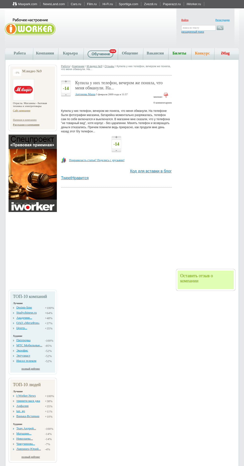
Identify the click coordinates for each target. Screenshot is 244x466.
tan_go (20, 411)
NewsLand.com (54, 4)
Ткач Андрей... (26, 428)
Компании (45, 53)
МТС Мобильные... (29, 345)
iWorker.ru (194, 4)
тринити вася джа (28, 400)
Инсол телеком (26, 360)
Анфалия (22, 406)
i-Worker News (26, 395)
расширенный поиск (192, 32)
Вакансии (155, 53)
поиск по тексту (191, 27)
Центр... (21, 328)
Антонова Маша (85, 94)
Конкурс (202, 53)
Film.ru (92, 4)
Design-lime (24, 307)
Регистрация (222, 19)
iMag (225, 53)
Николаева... (24, 438)
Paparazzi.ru (172, 4)
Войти (184, 19)
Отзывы (109, 66)
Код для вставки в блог (151, 171)
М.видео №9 (94, 66)
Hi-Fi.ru (107, 4)
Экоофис (22, 350)
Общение (130, 53)
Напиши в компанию (25, 119)
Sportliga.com (128, 4)
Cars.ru (76, 4)
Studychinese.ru (26, 312)
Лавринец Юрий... (28, 449)
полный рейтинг (30, 368)
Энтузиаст (23, 355)
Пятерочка (23, 340)
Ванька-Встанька (27, 416)
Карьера (70, 53)
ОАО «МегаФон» (28, 323)
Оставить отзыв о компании (196, 278)
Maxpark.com (27, 4)
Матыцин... (23, 433)
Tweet (66, 178)
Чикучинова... (25, 443)
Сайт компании (21, 110)
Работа (20, 53)
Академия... (24, 317)
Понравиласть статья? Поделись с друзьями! (96, 160)
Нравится (80, 178)
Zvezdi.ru (150, 4)
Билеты (179, 53)
